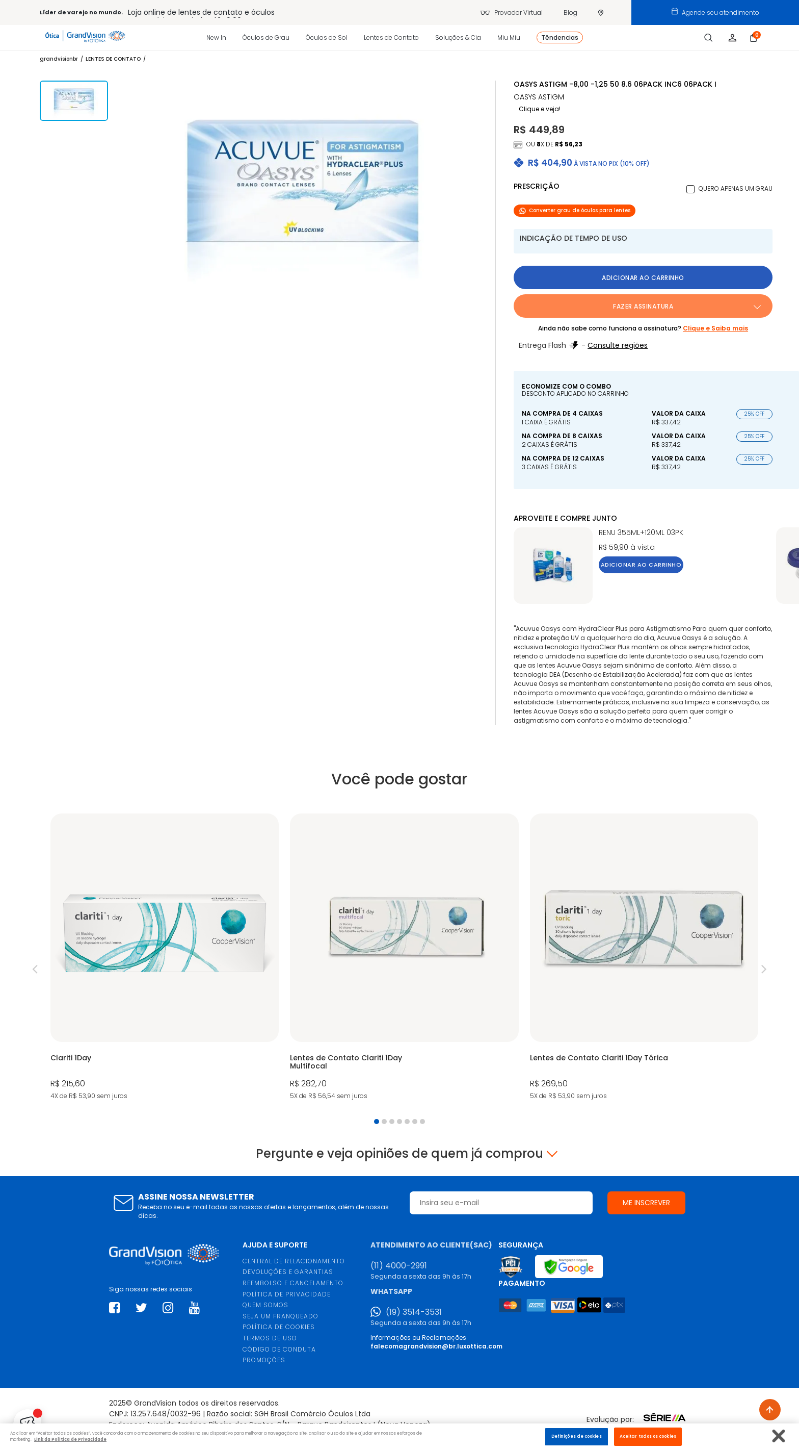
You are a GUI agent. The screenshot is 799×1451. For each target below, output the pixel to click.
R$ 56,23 (568, 144)
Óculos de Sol (327, 37)
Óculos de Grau (266, 37)
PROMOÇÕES (264, 1360)
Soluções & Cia (458, 37)
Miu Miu (508, 37)
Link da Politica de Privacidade (70, 1439)
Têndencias (559, 37)
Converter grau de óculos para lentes (574, 210)
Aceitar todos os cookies (648, 1436)
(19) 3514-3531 (414, 1312)
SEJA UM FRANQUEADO (280, 1316)
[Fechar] (779, 1436)
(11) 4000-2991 (398, 1265)
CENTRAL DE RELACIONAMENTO (294, 1261)
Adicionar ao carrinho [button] (643, 277)
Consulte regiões (618, 345)
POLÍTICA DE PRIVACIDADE (287, 1294)
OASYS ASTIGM (539, 97)
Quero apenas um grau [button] (736, 188)
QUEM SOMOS (265, 1305)
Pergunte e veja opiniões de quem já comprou (399, 1153)
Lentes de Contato (391, 37)
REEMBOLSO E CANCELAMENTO (293, 1283)
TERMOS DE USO (270, 1338)
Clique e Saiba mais (715, 328)
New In (216, 37)
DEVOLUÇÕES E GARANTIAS (288, 1271)
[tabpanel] (164, 957)
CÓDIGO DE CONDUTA (279, 1349)
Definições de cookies (576, 1436)
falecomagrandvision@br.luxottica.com (436, 1346)
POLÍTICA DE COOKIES (279, 1326)
